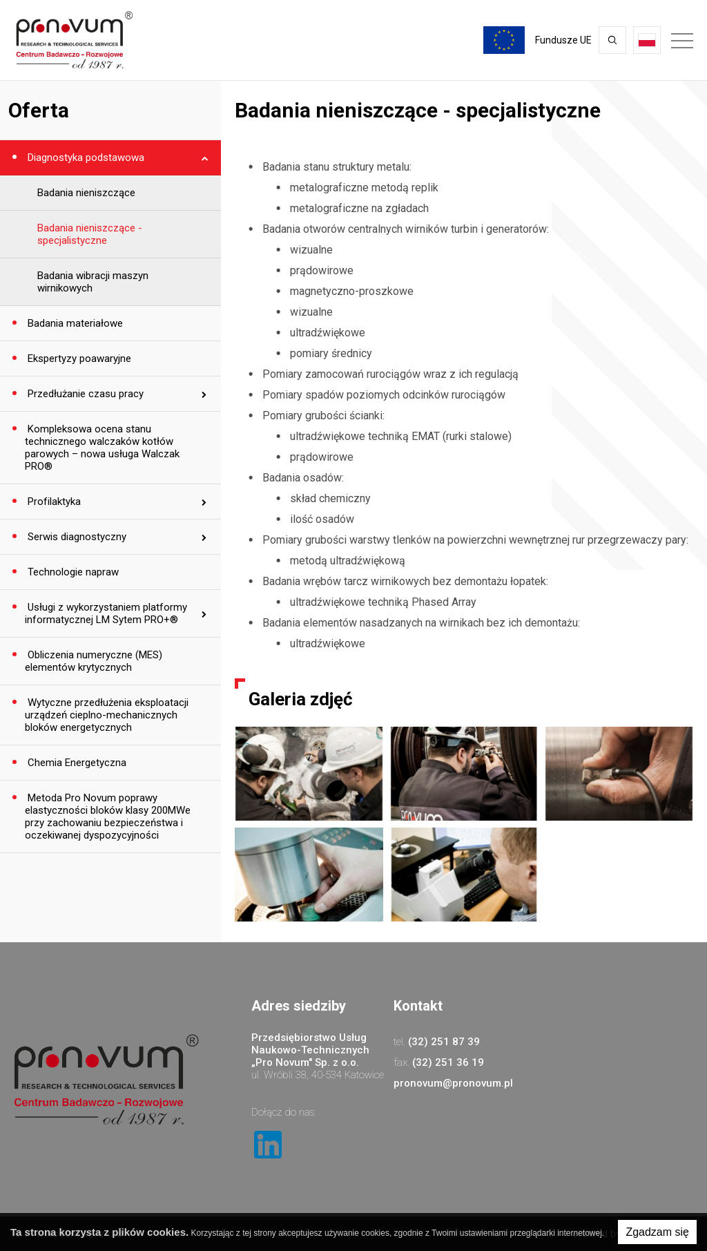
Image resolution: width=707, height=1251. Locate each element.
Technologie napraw (72, 572)
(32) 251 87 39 (444, 1041)
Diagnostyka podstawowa (84, 157)
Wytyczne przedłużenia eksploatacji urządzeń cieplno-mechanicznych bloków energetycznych (106, 715)
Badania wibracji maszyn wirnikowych (92, 281)
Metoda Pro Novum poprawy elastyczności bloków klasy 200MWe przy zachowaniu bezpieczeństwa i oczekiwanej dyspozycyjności (108, 816)
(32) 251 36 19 (448, 1062)
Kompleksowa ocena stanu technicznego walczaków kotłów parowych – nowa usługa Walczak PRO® (102, 447)
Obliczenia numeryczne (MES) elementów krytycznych (93, 661)
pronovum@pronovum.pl (453, 1083)
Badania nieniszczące (86, 193)
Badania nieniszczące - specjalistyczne (89, 234)
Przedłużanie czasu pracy (84, 394)
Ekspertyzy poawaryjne (78, 358)
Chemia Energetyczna (75, 762)
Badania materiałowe (74, 323)
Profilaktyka (53, 501)
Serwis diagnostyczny (75, 537)
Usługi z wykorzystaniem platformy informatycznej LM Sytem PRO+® (106, 613)
